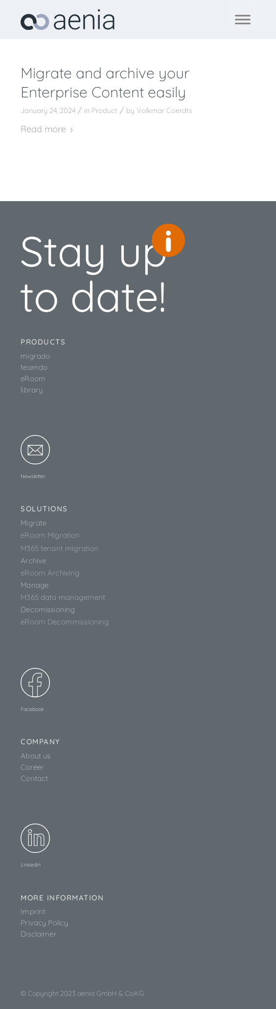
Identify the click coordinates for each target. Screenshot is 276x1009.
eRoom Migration (50, 535)
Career (32, 767)
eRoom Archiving (50, 572)
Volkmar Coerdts (164, 110)
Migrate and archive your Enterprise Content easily (105, 82)
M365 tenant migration (59, 548)
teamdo (34, 367)
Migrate (33, 522)
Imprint (33, 911)
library (32, 389)
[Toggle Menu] (243, 19)
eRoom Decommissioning (65, 621)
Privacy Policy (44, 922)
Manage (34, 585)
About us (35, 755)
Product (104, 110)
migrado (35, 356)
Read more (47, 129)
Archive (33, 560)
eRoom (33, 378)
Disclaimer (39, 934)
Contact (34, 778)
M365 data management (63, 597)
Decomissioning (48, 609)
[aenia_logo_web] (114, 19)
